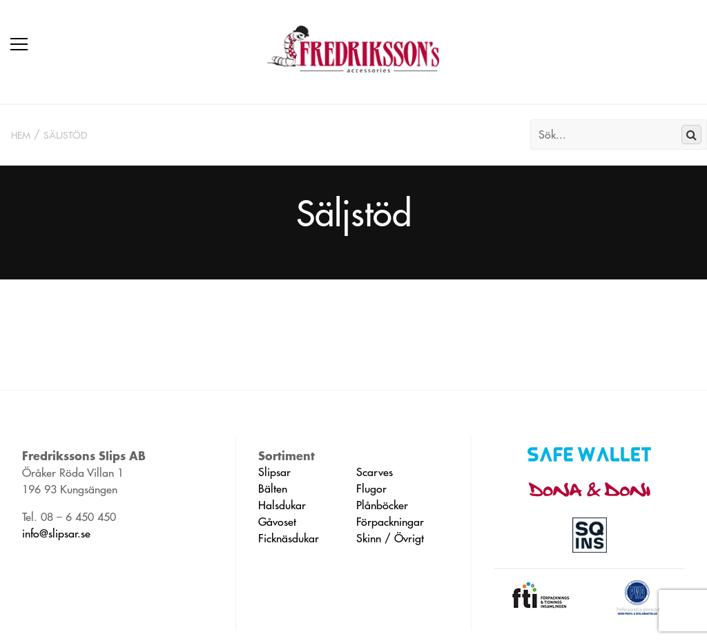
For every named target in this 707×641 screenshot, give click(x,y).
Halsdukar (282, 505)
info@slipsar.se (56, 533)
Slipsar (274, 472)
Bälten (272, 488)
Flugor (371, 488)
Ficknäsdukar (288, 538)
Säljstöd (65, 135)
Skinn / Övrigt (390, 538)
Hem (20, 135)
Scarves (374, 472)
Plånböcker (382, 505)
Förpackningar (390, 522)
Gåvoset (277, 522)
